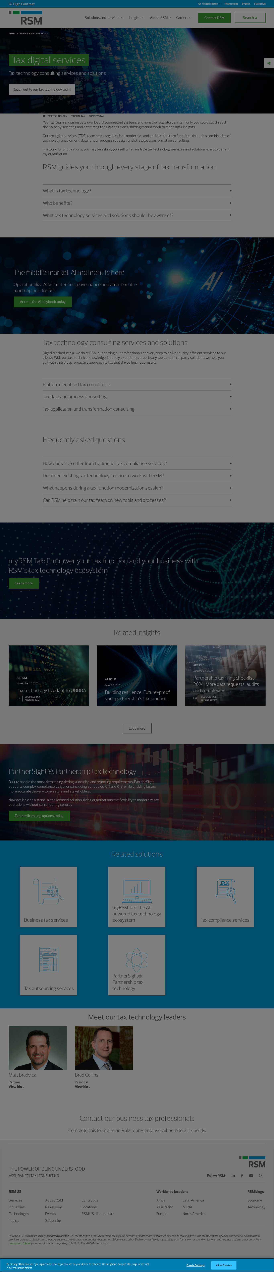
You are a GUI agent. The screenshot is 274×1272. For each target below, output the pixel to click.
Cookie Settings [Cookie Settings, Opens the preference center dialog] (195, 1265)
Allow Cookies (224, 1265)
